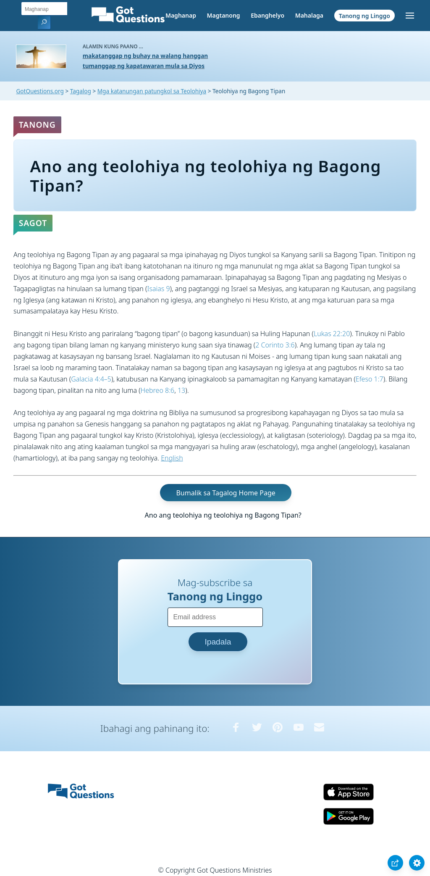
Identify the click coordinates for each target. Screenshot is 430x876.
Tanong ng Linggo (364, 15)
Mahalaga (309, 15)
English (172, 458)
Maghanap (180, 15)
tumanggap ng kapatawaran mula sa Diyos (144, 66)
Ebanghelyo (267, 15)
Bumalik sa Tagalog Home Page (225, 492)
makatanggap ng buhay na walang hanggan (145, 56)
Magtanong (223, 15)
